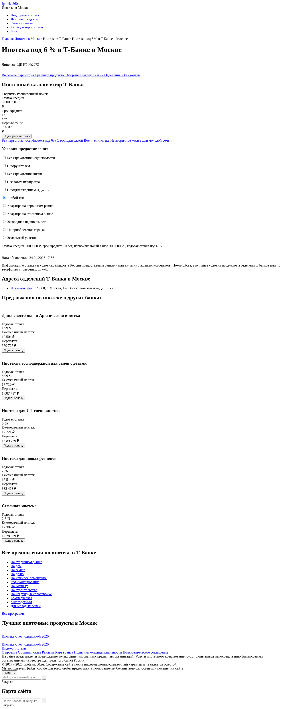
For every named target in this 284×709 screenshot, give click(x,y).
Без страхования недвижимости (31, 158)
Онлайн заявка (22, 23)
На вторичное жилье (125, 140)
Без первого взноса (16, 140)
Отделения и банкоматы (122, 75)
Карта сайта (64, 652)
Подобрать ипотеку (25, 15)
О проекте (9, 652)
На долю (17, 574)
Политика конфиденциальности (98, 652)
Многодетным (21, 602)
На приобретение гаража (26, 230)
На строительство (24, 590)
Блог (14, 31)
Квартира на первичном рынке (30, 206)
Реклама (48, 652)
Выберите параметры (18, 75)
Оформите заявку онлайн (84, 75)
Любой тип (15, 198)
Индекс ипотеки (14, 648)
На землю (18, 570)
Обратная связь (29, 652)
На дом (16, 566)
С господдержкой (70, 140)
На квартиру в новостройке (31, 594)
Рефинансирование (25, 582)
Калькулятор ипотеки (27, 27)
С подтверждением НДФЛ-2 (28, 190)
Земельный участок (22, 238)
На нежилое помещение (29, 578)
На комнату (19, 586)
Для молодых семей (26, 606)
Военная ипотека (96, 140)
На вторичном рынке (26, 562)
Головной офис (22, 288)
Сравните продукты (50, 75)
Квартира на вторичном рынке (30, 214)
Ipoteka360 (10, 4)
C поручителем (18, 166)
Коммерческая (21, 598)
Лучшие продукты (24, 19)
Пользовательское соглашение (145, 652)
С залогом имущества (23, 182)
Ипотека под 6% (43, 140)
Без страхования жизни (24, 174)
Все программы (13, 613)
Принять (9, 672)
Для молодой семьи (157, 140)
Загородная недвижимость (27, 222)
